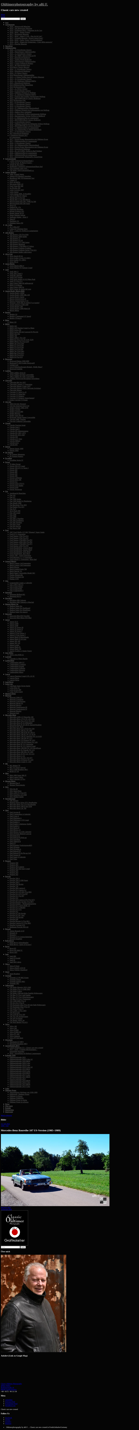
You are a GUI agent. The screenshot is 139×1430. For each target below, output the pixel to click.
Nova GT (13, 205)
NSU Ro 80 (14, 789)
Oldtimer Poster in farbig (18, 1100)
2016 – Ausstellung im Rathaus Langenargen (25, 1053)
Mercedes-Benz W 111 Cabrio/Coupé (23, 746)
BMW (7, 324)
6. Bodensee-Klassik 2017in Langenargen (19, 136)
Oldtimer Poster (10, 1090)
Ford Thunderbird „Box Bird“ (20, 554)
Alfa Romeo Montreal (17, 244)
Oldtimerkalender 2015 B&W (20, 1085)
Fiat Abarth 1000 (15, 503)
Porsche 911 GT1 (16, 909)
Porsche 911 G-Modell (17, 908)
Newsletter (9, 46)
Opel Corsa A (14, 816)
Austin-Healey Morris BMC (15, 291)
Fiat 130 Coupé (15, 513)
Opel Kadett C (15, 826)
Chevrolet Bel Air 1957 (18, 382)
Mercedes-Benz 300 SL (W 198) (21, 731)
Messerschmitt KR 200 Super (20, 203)
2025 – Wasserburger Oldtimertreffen (23, 61)
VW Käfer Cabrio (16, 991)
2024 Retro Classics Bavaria (19, 67)
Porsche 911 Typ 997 (17, 896)
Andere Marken (10, 172)
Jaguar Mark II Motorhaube (19, 637)
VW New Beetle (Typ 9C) (19, 1022)
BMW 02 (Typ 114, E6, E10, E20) (21, 340)
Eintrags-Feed (10, 1402)
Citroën (7, 423)
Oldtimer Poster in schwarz (19, 1102)
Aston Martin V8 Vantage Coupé (21, 268)
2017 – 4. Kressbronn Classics (20, 131)
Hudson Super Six (16, 606)
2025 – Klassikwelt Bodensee (20, 58)
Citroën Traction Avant (17, 425)
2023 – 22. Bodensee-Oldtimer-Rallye (23, 81)
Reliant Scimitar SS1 (17, 211)
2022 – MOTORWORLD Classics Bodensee (25, 98)
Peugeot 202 (14, 874)
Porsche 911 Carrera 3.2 (18, 890)
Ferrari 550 (13, 474)
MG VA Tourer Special (18, 767)
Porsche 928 (14, 919)
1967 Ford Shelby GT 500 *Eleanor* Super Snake (27, 532)
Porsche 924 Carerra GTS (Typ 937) (22, 900)
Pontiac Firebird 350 (17, 577)
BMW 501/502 (15, 334)
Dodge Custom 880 (16, 412)
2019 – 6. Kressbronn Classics (20, 106)
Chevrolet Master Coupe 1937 (20, 386)
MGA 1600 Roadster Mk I (19, 769)
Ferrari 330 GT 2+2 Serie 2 (19, 468)
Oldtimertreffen (10, 48)
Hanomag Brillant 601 (17, 594)
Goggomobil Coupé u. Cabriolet (21, 583)
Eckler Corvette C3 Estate (19, 400)
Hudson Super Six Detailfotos (20, 610)
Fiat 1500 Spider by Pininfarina (20, 501)
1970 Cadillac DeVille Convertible (22, 375)
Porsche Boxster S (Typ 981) (20, 921)
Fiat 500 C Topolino (17, 519)
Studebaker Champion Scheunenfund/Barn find (26, 166)
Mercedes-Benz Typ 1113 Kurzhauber (23, 804)
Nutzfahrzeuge (10, 799)
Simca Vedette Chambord (18, 970)
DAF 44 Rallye (15, 182)
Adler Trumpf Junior (17, 174)
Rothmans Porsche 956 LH (19, 927)
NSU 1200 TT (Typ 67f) (18, 793)
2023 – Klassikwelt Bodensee (20, 83)
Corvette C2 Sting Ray (17, 394)
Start (6, 23)
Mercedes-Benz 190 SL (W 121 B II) (22, 734)
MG (6, 764)
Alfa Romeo (9, 233)
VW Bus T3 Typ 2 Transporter (20, 999)
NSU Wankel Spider (17, 797)
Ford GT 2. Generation (17, 534)
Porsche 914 (14, 898)
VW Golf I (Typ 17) (16, 1009)
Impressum (9, 1112)
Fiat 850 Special (15, 526)
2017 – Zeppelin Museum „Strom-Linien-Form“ (26, 38)
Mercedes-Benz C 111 (17, 756)
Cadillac (8, 371)
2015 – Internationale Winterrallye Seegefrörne (26, 157)
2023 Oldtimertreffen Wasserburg (21, 85)
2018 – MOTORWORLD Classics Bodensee (25, 126)
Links (7, 1088)
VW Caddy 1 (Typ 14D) (18, 1011)
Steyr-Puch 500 (15, 511)
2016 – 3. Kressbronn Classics (20, 143)
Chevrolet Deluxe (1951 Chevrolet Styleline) (25, 388)
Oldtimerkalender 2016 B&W (20, 1081)
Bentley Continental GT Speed (20, 316)
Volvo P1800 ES (15, 1032)
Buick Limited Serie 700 (18, 569)
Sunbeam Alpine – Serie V (19, 217)
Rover (7, 946)
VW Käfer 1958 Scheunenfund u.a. (22, 170)
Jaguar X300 (14, 624)
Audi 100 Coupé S (16, 273)
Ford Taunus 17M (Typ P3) (19, 538)
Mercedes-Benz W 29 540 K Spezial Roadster (25, 725)
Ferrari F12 (13, 482)
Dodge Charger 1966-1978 (19, 408)
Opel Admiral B (15, 841)
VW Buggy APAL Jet (17, 1020)
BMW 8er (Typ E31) (17, 353)
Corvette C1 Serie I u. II (18, 392)
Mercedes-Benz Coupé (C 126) (20, 762)
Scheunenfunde (10, 159)
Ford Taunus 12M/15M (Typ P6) (21, 542)
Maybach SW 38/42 (16, 727)
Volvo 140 (13, 1026)
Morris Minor (14, 310)
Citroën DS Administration (19, 431)
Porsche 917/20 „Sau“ (17, 915)
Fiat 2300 (13, 517)
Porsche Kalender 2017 (18, 1079)
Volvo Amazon (15, 1036)
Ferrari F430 (14, 487)
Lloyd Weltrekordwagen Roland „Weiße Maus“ (26, 367)
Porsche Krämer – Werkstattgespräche (23, 904)
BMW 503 (13, 326)
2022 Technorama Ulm (18, 100)
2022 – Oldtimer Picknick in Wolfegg (23, 93)
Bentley (8, 312)
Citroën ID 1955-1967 (17, 435)
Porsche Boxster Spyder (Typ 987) (22, 902)
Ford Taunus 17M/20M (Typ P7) (21, 544)
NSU (7, 787)
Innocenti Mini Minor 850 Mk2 (20, 618)
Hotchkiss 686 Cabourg (18, 600)
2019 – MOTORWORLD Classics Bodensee (25, 120)
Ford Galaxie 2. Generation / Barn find (23, 559)
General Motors (10, 561)
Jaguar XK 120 (15, 643)
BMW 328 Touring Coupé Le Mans (22, 328)
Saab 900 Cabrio (15, 962)
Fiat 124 (12, 495)
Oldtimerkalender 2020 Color (20, 1063)
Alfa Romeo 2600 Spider (18, 237)
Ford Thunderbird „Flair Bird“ (20, 552)
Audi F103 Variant (16, 277)
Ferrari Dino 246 (15, 480)
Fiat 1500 (13, 515)
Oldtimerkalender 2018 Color (20, 1071)
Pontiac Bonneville (16, 575)
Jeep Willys (9, 653)
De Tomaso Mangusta (17, 454)
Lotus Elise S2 (15, 688)
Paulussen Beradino (16, 209)
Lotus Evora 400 (15, 690)
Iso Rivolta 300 (15, 188)
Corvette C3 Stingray (17, 396)
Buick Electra (14, 567)
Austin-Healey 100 (16, 307)
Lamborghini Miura (16, 672)
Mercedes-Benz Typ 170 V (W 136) (22, 721)
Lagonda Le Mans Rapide (19, 659)
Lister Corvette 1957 (17, 190)
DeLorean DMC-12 (16, 184)
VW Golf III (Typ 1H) (17, 1015)
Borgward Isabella (16, 369)
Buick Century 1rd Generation (20, 563)
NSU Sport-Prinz (16, 791)
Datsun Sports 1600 (16, 449)
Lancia (7, 674)
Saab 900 (13, 956)
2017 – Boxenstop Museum (19, 34)
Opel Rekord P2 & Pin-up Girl (20, 853)
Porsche (8, 876)
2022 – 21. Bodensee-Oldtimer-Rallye (23, 95)
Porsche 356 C (15, 882)
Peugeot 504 (14, 863)
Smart (7, 972)
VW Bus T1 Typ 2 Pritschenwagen (22, 997)
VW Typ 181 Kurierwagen (19, 1016)
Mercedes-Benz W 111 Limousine (21, 744)
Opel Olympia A (15, 849)
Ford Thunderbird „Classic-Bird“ (21, 548)
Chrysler (8, 402)
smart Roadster (15, 974)
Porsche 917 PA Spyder (18, 913)
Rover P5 (13, 948)
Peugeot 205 (14, 871)
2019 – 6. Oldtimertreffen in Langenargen (24, 118)
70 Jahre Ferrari (15, 464)
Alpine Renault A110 (17, 931)
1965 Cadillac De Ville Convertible (22, 377)
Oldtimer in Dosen (16, 1096)
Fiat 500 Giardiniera (17, 520)
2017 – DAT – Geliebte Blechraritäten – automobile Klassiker (23, 1050)
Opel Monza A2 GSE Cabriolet (20, 832)
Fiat (6, 491)
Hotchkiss (8, 598)
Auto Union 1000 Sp (17, 287)
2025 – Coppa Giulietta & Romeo (21, 63)
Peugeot (8, 861)
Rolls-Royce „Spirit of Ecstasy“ (21, 944)
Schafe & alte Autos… (17, 165)
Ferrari (7, 462)
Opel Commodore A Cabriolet (20, 814)
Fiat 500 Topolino (16, 522)
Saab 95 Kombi (15, 958)
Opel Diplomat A (16, 818)
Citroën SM (14, 437)
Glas (6, 581)
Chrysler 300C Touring (18, 419)
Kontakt (8, 1108)
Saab (7, 954)
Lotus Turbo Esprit (16, 692)
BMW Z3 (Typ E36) (17, 347)
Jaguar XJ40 (14, 626)
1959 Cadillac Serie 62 (17, 373)
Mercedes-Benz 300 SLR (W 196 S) (22, 732)
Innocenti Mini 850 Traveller (20, 616)
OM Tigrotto (14, 801)
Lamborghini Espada (17, 666)
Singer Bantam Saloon (17, 215)
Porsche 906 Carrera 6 (17, 888)
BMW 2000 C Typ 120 (18, 338)
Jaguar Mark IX (15, 647)
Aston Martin (10, 264)
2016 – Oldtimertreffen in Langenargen (23, 153)
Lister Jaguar (14, 192)
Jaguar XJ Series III (16, 627)
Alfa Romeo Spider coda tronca (21, 252)
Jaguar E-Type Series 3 (18, 633)
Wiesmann (9, 1040)
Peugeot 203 (14, 873)
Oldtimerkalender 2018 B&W (20, 1073)
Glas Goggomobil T (16, 590)
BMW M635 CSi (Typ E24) (19, 342)
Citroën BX (14, 445)
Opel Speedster (15, 839)
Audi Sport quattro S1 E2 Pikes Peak (22, 279)
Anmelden (8, 1400)
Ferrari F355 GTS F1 (17, 484)
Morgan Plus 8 (15, 783)
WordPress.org (10, 1406)
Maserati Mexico (15, 705)
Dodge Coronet (15, 410)
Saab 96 (12, 960)
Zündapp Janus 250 (16, 223)
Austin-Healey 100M (17, 293)
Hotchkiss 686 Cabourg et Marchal (22, 602)
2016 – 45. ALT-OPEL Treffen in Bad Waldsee (26, 151)
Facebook (8, 1418)
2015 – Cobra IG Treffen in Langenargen (24, 231)
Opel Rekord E (15, 836)
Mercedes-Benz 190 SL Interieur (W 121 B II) (26, 736)
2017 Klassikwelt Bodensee (19, 133)
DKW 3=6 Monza (16, 285)
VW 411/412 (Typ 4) (17, 1003)
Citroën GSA (14, 443)
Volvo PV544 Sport (16, 1038)
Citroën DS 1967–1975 (18, 433)
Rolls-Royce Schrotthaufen (19, 943)
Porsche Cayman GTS (17, 925)
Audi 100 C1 (14, 272)
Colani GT (13, 180)
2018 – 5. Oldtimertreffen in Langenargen (24, 128)
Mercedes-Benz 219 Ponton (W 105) (22, 740)
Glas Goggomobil (16, 589)
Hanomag (8, 592)
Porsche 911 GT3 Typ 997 (19, 894)
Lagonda (8, 657)
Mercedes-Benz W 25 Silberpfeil (21, 723)
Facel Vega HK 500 (16, 186)
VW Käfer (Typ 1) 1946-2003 (20, 989)
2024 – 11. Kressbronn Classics (20, 69)
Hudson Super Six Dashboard (20, 608)
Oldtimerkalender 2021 (18, 1057)
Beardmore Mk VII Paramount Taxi (22, 178)
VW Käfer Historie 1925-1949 (20, 987)
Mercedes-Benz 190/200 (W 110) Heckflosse (25, 748)
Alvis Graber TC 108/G (18, 260)
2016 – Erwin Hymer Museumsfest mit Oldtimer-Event (29, 147)
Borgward (8, 359)
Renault (8, 929)
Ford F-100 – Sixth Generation (20, 555)
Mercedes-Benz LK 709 (18, 808)
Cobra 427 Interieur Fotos (19, 229)
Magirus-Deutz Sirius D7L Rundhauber (23, 802)
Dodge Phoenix (15, 413)
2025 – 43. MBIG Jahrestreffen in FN (23, 56)
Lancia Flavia (14, 678)
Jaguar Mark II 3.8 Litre (18, 639)
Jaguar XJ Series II (16, 629)
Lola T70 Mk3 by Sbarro (18, 196)
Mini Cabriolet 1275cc (17, 779)
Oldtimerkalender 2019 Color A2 (21, 1067)
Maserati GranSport (16, 699)
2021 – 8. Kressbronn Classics (20, 102)
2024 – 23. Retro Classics (18, 73)
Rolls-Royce (9, 941)
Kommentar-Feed (11, 1404)
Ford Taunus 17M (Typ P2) (19, 536)
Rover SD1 (13, 952)
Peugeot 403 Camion (17, 867)
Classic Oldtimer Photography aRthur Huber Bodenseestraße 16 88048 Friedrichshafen (11, 1386)
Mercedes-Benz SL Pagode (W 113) (22, 750)
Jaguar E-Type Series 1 (18, 635)
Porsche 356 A (15, 878)
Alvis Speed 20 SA (16, 256)
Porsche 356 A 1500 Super (19, 880)
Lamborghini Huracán (17, 670)
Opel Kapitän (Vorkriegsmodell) (21, 845)
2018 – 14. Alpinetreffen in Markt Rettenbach (25, 130)
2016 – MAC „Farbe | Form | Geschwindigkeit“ (26, 40)
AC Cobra (8, 225)
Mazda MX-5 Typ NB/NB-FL (20, 200)
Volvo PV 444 (14, 1034)
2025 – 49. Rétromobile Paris (20, 65)
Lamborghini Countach (18, 664)
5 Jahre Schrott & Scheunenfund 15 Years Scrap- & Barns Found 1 (21, 162)
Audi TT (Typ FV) (16, 281)
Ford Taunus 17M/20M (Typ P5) (21, 540)
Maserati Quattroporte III (18, 707)
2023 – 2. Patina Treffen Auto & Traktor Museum (27, 77)
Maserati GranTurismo (17, 701)
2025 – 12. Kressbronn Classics (20, 54)
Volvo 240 (13, 1028)
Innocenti (8, 614)
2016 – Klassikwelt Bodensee (20, 149)
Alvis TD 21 (14, 262)
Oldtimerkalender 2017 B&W (20, 1077)
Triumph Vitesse (15, 979)
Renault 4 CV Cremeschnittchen (21, 937)
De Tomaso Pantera (16, 456)
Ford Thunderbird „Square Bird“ (21, 550)
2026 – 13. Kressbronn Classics (20, 50)
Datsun (7, 447)
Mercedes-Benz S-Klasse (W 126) (21, 760)
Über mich (9, 1106)
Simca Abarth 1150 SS (17, 968)
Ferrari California (16, 478)
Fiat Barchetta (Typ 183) (18, 505)
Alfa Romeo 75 (15, 238)
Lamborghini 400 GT (17, 662)
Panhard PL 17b (15, 207)
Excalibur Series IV (16, 460)
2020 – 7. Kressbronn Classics (20, 104)
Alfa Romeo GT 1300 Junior (20, 242)
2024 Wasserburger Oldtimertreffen (22, 75)
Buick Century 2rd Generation (20, 565)
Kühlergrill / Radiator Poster (19, 1094)
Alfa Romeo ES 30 (16, 240)
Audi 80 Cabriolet (16, 275)
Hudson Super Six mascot (19, 612)
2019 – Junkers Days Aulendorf (21, 112)
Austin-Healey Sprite (17, 297)
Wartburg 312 (14, 221)
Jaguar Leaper (14, 645)
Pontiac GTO (14, 579)
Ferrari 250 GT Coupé (17, 466)
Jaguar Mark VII (15, 649)
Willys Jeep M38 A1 (17, 655)
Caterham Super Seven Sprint (20, 686)
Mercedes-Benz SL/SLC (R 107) (21, 758)
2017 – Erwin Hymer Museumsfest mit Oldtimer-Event (29, 139)
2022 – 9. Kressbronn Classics (20, 91)
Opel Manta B (14, 828)
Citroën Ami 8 (15, 429)
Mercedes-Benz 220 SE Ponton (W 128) (24, 742)
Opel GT (13, 843)
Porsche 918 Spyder (16, 917)
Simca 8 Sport (14, 966)
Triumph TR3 (14, 983)
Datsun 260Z (14, 450)
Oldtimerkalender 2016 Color (20, 1083)
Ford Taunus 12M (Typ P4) (19, 546)
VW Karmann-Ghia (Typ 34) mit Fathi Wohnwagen (28, 1005)
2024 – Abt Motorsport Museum (21, 28)
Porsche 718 (14, 886)
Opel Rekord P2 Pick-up (18, 838)
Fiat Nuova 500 (15, 528)
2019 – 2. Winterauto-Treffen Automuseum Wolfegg (28, 114)
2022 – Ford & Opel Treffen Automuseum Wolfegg (27, 96)
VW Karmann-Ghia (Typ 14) (20, 1007)
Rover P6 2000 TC (16, 950)
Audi (7, 270)
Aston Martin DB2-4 (17, 266)
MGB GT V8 (14, 771)
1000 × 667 (5, 1126)
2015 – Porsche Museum (18, 44)
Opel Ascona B (15, 812)
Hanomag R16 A (15, 596)
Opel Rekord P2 (15, 851)
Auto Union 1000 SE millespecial (21, 283)
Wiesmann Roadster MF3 (18, 1044)
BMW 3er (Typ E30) (17, 343)
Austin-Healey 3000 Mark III (20, 308)
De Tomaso (9, 452)
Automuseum (10, 25)
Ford (6, 530)
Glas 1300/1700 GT (16, 585)
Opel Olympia (14, 847)
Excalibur (8, 458)
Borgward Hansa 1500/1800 (19, 361)
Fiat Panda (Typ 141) (17, 507)
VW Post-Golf (15, 1013)
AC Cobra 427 (15, 227)
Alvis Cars (9, 254)
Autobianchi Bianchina (18, 493)
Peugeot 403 (14, 865)
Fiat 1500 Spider (15, 499)
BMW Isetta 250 (15, 330)
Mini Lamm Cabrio (16, 777)
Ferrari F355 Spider (16, 485)
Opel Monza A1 (15, 830)
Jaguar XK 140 (15, 641)
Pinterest (8, 1423)
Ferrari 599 (13, 476)
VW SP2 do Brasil (16, 1018)
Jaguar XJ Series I (16, 631)
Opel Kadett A (15, 822)
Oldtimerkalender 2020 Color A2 (21, 1059)
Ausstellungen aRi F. (12, 1046)
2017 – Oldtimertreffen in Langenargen (23, 141)
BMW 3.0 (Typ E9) (16, 349)
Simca (7, 964)
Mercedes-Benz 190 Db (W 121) (21, 738)
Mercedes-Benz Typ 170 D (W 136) (22, 729)
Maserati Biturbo (15, 711)
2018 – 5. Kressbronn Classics (20, 122)
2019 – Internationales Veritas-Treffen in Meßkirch (27, 116)
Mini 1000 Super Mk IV (18, 775)
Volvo (7, 1024)
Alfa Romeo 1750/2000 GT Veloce (22, 246)
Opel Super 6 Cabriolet (18, 857)
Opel (7, 810)
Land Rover (9, 682)
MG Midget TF (15, 766)
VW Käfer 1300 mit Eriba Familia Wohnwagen (26, 993)
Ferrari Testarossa (16, 489)
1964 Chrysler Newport (18, 404)
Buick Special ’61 (16, 571)
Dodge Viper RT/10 (16, 415)
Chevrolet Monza (16, 390)
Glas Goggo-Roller (16, 587)
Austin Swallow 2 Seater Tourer (21, 651)
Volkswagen (9, 985)
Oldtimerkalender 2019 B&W (20, 1069)
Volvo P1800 (14, 1030)
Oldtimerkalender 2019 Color (20, 1065)
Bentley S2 (13, 314)
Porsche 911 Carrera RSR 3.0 (20, 906)
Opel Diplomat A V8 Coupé (19, 820)
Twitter (7, 1420)
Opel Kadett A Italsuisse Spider (20, 824)
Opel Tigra (13, 859)
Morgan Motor (10, 781)
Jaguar (7, 620)
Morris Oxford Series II (18, 299)
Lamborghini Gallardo (17, 668)
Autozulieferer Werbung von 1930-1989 (23, 1092)
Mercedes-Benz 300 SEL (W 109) (21, 752)
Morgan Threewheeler (17, 785)
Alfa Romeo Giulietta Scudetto (20, 248)
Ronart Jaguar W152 (17, 213)
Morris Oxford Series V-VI (19, 301)
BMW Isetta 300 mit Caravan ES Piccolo (24, 332)
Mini (7, 773)
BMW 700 (13, 336)
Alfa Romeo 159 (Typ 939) (19, 235)
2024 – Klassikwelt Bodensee (20, 71)
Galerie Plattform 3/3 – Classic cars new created (26, 1048)
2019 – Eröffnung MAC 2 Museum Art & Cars (26, 30)
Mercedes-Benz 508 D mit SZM (21, 806)
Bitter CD (13, 322)
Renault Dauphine (16, 939)
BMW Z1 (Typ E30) (17, 345)
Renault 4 (13, 935)
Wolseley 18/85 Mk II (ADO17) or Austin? (25, 303)
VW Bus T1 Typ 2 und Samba (20, 995)
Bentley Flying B (16, 318)
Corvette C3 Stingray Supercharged (22, 398)
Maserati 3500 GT (16, 697)
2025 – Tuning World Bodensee (21, 60)
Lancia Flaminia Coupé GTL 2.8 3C (22, 676)
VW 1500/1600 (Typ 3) (18, 1001)
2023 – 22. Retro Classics (18, 89)
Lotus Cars (9, 684)
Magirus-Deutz (10, 694)
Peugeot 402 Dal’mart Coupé (20, 869)
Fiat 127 (12, 497)
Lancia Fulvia (14, 680)
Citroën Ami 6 (15, 427)
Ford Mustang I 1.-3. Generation (21, 557)
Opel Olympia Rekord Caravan (20, 834)
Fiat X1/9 (13, 509)
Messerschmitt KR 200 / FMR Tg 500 (23, 201)
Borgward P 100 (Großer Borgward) (22, 363)
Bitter (7, 320)
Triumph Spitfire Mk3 (17, 981)
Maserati (8, 696)
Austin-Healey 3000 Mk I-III (20, 295)
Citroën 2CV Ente (16, 439)
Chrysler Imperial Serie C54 (19, 406)
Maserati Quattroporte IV (18, 709)
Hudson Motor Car (11, 604)
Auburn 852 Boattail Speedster (20, 176)
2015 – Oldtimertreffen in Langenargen (23, 155)
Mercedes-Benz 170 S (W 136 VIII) (22, 719)
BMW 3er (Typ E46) (17, 351)
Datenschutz (9, 1110)
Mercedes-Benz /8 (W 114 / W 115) (22, 754)
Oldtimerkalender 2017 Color (20, 1075)
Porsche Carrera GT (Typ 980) (20, 923)
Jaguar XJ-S (14, 622)
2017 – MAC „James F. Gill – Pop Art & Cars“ (26, 36)
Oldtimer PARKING (17, 1098)
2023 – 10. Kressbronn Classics (20, 79)
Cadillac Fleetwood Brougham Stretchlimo (24, 378)
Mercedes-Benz (10, 715)
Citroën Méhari (15, 441)
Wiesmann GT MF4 (16, 1042)
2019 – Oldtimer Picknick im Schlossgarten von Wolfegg (29, 110)
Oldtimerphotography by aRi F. (24, 4)
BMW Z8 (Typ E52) (17, 355)
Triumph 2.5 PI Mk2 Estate (19, 978)
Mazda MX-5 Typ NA (17, 198)
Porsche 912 (14, 911)
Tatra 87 (12, 219)
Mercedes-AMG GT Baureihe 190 (21, 717)
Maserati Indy (14, 713)
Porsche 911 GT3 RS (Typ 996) (20, 892)
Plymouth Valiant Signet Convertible (22, 417)
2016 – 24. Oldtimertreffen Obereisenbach (24, 145)
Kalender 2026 (10, 1055)
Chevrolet (8, 380)
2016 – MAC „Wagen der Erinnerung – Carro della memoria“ (31, 42)
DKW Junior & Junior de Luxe (20, 289)
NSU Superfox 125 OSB (18, 795)
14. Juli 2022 (5, 1124)
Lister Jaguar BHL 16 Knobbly (20, 194)
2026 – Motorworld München (20, 26)
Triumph (8, 976)
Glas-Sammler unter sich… (19, 168)
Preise (7, 1104)
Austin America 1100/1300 (19, 305)
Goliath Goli (14, 365)
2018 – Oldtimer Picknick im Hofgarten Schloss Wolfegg (29, 124)
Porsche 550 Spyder (16, 884)
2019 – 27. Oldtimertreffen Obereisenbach (24, 108)
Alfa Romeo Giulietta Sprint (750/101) (23, 250)
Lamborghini (9, 661)
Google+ (8, 1422)
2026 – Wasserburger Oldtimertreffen (23, 52)
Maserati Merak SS (16, 703)
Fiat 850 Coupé (15, 524)
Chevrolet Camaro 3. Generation (21, 384)
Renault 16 (13, 933)
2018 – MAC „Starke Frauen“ (20, 32)
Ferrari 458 (13, 470)
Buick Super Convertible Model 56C (22, 573)
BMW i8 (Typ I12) (16, 357)
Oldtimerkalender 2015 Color (20, 1086)
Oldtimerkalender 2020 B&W (20, 1061)
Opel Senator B (15, 855)
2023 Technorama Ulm (18, 87)
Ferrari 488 (13, 472)
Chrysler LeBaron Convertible (20, 421)
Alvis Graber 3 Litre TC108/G (20, 258)
